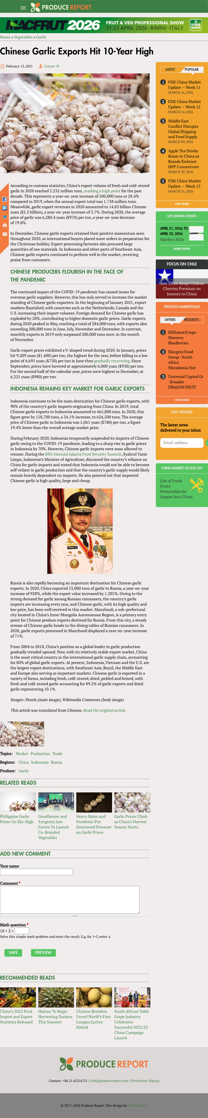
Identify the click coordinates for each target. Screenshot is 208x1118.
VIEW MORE (182, 204)
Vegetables (23, 37)
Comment (10, 883)
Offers (170, 320)
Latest (170, 69)
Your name (9, 866)
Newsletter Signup (145, 1080)
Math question (14, 924)
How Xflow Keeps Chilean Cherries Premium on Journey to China (182, 288)
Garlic (41, 37)
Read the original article (104, 710)
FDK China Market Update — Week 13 (184, 183)
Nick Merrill (137, 1105)
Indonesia (40, 762)
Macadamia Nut (182, 367)
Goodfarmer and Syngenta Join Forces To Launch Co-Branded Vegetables (53, 827)
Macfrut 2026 (172, 239)
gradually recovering (112, 360)
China (23, 762)
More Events (182, 249)
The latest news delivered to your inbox (180, 427)
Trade (57, 753)
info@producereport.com (109, 1080)
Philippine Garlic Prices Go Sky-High (17, 819)
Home (5, 37)
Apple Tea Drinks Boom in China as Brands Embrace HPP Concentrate (183, 159)
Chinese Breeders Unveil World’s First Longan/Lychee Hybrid (93, 1019)
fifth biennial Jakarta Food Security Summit (83, 454)
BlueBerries (178, 342)
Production (40, 753)
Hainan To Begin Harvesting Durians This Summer (55, 1017)
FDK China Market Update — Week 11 (184, 84)
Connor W (51, 66)
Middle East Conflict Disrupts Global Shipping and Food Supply (183, 128)
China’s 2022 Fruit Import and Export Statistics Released (16, 1017)
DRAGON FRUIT (182, 387)
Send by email (5, 234)
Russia (56, 762)
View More (182, 400)
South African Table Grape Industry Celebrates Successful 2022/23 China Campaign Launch (131, 1024)
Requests (191, 320)
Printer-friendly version (5, 225)
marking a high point (102, 190)
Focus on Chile (182, 264)
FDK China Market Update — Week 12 (184, 104)
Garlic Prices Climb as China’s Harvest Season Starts (130, 822)
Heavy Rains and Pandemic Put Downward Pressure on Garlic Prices (93, 824)
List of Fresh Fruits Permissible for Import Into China (176, 488)
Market (22, 753)
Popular (191, 69)
